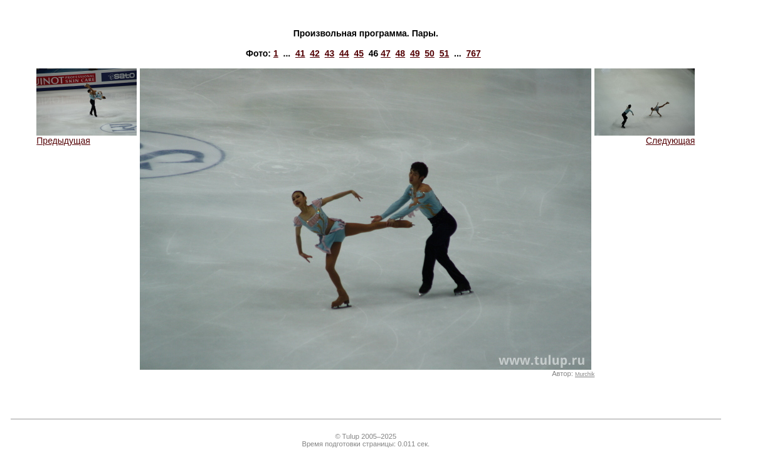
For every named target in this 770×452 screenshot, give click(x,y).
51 (445, 53)
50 (430, 53)
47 (386, 53)
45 (359, 53)
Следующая (644, 136)
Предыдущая (86, 136)
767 (473, 53)
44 (344, 53)
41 (300, 53)
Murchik (584, 374)
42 (315, 53)
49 (415, 53)
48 (401, 53)
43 (330, 53)
